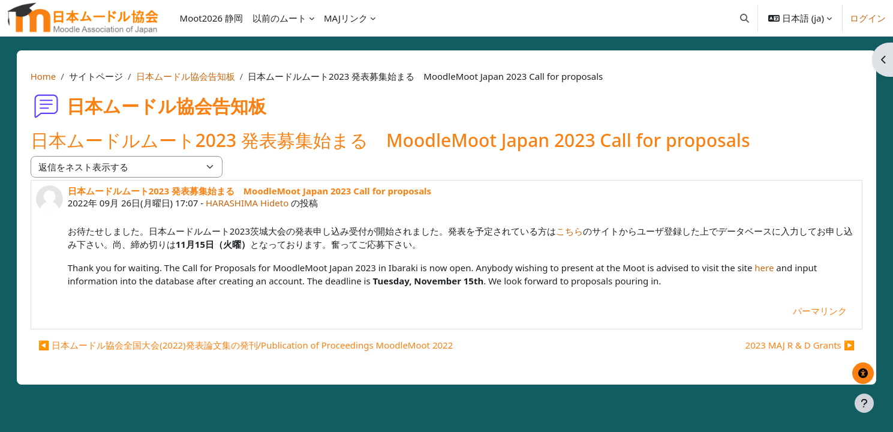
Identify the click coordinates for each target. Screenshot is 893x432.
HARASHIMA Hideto (259, 203)
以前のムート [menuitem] (279, 18)
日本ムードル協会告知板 (197, 76)
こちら (581, 231)
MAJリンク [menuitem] (346, 18)
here (776, 268)
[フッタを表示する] (864, 403)
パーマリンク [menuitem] (808, 311)
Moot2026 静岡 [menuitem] (211, 18)
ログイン (868, 18)
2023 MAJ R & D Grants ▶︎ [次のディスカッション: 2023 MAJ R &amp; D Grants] (788, 345)
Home (55, 76)
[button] (744, 18)
